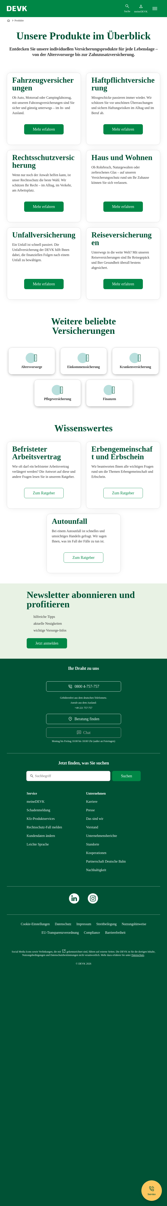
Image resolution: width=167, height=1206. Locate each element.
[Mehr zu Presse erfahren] (90, 1016)
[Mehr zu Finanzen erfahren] (109, 517)
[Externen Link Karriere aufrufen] (91, 1008)
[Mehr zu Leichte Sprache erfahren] (38, 1051)
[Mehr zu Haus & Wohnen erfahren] (123, 289)
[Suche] (55, 982)
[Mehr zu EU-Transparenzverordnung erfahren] (60, 1139)
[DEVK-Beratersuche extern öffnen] (83, 925)
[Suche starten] (126, 982)
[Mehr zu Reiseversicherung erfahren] (123, 408)
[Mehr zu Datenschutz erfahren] (63, 1130)
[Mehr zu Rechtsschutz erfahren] (44, 1033)
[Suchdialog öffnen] (127, 8)
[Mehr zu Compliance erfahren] (92, 1139)
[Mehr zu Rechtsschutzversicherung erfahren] (44, 289)
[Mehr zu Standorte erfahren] (92, 1051)
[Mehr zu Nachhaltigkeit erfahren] (96, 1076)
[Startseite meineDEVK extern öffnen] (140, 8)
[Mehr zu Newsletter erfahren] (47, 850)
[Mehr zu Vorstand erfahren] (92, 1033)
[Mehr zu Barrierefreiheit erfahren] (115, 1139)
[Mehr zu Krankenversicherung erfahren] (135, 485)
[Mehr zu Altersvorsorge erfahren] (32, 485)
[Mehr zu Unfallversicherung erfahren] (44, 408)
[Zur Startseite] (9, 20)
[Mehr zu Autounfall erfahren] (83, 764)
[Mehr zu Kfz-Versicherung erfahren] (44, 170)
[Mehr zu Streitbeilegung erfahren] (106, 1130)
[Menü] (154, 8)
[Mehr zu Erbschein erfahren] (123, 658)
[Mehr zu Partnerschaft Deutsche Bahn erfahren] (106, 1068)
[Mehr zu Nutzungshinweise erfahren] (134, 1130)
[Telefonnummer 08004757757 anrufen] (83, 893)
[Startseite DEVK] (17, 8)
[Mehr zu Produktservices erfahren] (41, 1025)
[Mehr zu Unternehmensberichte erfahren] (101, 1042)
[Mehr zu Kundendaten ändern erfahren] (41, 1042)
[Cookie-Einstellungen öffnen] (35, 1130)
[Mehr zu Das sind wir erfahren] (94, 1025)
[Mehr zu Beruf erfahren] (83, 485)
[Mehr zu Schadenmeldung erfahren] (38, 1016)
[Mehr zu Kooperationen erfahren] (96, 1059)
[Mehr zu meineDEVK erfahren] (36, 1008)
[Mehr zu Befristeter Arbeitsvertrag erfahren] (44, 658)
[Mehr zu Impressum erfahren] (83, 1130)
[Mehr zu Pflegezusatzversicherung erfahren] (57, 517)
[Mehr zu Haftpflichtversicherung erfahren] (123, 170)
